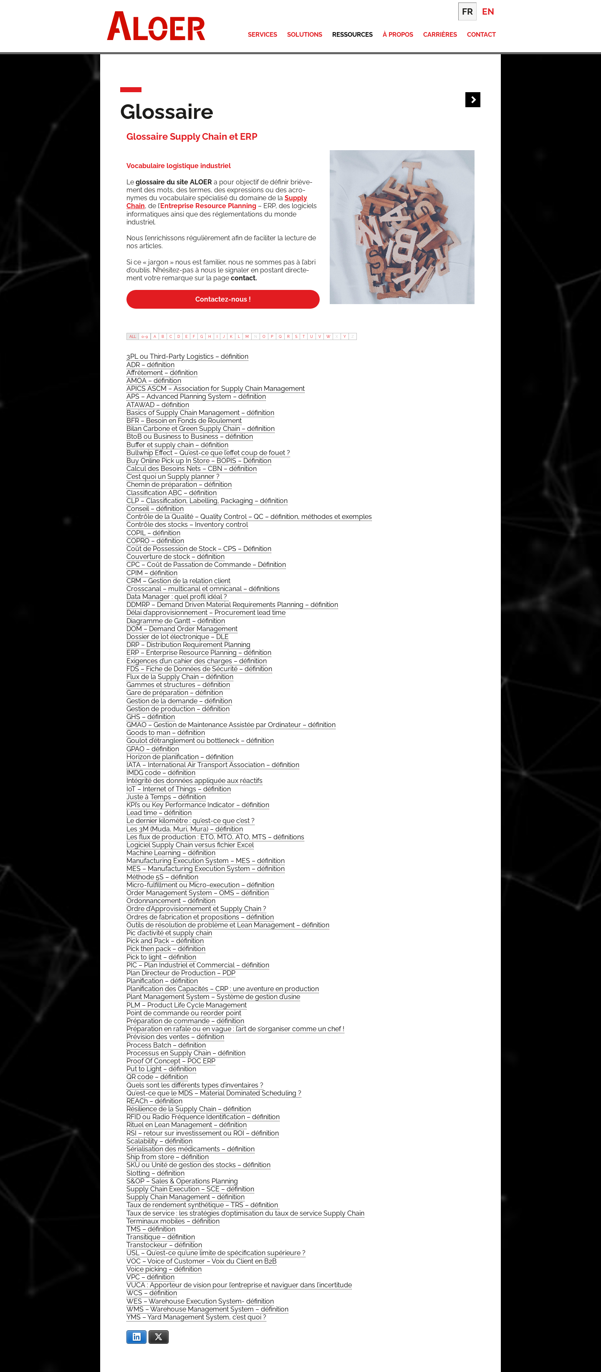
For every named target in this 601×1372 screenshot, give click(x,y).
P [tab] (272, 336)
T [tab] (304, 336)
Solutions (304, 34)
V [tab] (319, 336)
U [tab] (311, 336)
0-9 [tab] (144, 336)
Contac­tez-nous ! (223, 299)
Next (473, 100)
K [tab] (231, 336)
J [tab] (224, 336)
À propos (398, 34)
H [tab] (209, 336)
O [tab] (264, 336)
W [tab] (328, 336)
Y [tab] (344, 336)
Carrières (440, 34)
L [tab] (239, 336)
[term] (187, 356)
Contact (481, 34)
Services (262, 34)
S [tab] (296, 336)
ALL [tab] (132, 336)
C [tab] (170, 336)
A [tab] (155, 336)
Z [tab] (352, 336)
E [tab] (186, 336)
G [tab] (201, 336)
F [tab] (194, 336)
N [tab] (255, 336)
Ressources (352, 34)
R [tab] (288, 336)
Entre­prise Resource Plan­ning (208, 206)
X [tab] (337, 336)
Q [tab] (280, 336)
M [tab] (247, 336)
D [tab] (178, 336)
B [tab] (163, 336)
